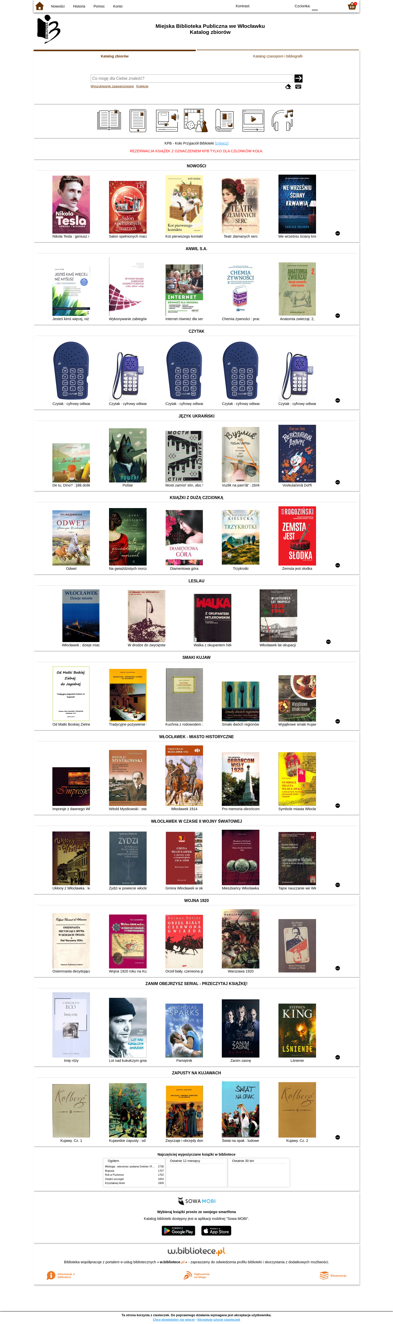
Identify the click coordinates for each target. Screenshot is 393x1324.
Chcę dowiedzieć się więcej (173, 1319)
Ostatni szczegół (114, 1179)
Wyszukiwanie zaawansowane (112, 86)
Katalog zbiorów (115, 56)
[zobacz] (222, 143)
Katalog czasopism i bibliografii (278, 56)
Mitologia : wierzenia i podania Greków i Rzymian (132, 1166)
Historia (79, 6)
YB (276, 6)
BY (286, 6)
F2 (335, 6)
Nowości (58, 6)
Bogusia (109, 1170)
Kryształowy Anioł (115, 1183)
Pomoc (99, 6)
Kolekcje (142, 86)
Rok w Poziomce (114, 1174)
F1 (323, 6)
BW (266, 6)
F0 (314, 6)
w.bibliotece (172, 1262)
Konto (118, 6)
